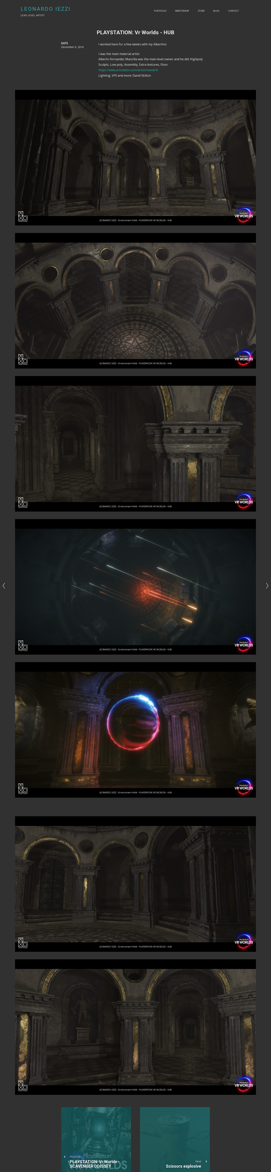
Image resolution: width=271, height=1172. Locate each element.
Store (201, 10)
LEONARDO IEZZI (46, 9)
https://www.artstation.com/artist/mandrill (128, 70)
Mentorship (182, 10)
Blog (216, 10)
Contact (233, 10)
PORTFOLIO (160, 10)
